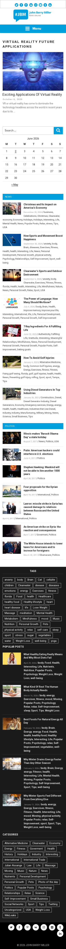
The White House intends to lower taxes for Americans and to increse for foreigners (43, 547)
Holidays (27, 219)
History (9, 854)
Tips (56, 223)
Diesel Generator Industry (36, 401)
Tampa (55, 377)
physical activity (43, 255)
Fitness (49, 282)
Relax (42, 223)
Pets (45, 624)
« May (14, 184)
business (48, 212)
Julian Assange (13, 865)
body (54, 243)
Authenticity (44, 334)
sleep (55, 629)
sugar (30, 635)
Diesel (58, 397)
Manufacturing (28, 412)
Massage (10, 613)
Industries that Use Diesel (42, 409)
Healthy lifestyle (33, 602)
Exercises (45, 247)
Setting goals (24, 349)
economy (7, 219)
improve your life (50, 310)
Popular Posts (31, 223)
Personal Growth (25, 255)
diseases (34, 247)
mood (44, 618)
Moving (57, 699)
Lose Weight (40, 607)
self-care (42, 629)
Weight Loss (23, 640)
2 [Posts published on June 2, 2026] (15, 151)
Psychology (8, 258)
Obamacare (45, 555)
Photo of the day (48, 882)
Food (19, 596)
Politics (49, 441)
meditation (26, 613)
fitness (54, 247)
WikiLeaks (10, 915)
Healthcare (22, 409)
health (13, 251)
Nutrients (48, 666)
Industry (7, 412)
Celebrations (30, 216)
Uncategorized (13, 909)
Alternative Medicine (50, 362)
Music (56, 618)
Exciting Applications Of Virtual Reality (32, 94)
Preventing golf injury (20, 377)
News (20, 223)
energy (56, 366)
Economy (17, 219)
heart (50, 602)
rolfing (35, 377)
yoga (53, 640)
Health (6, 251)
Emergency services (35, 405)
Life (57, 219)
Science (7, 416)
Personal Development (48, 314)
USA (5, 227)
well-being (40, 640)
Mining (48, 412)
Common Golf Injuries (41, 366)
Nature (59, 286)
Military (39, 412)
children (9, 585)
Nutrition (9, 624)
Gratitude (33, 338)
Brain (26, 247)
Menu (33, 28)
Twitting (53, 904)
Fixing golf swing (11, 373)
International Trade (34, 859)
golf (31, 373)
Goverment (42, 534)
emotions (10, 590)
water (8, 640)
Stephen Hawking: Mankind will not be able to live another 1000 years (42, 471)
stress (49, 223)
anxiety (47, 243)
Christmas (42, 216)
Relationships (22, 258)
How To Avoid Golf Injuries (39, 357)
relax (30, 629)
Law (29, 865)
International (20, 314)
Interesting (48, 219)
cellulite (50, 579)
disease (39, 585)
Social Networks (14, 904)
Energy (27, 369)
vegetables (44, 635)
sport (48, 377)
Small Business (19, 416)
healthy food (12, 602)
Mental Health (10, 223)
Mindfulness (48, 286)
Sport (52, 258)
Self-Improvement (39, 258)
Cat (40, 579)
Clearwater (54, 216)
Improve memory (32, 310)
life (29, 314)
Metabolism (11, 618)
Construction (47, 397)
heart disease (12, 607)
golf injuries (40, 373)
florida (6, 286)
